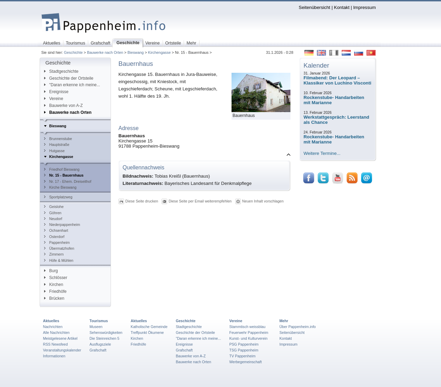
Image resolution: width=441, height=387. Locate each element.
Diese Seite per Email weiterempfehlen (200, 201)
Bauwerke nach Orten (105, 52)
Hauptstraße (56, 144)
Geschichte (73, 52)
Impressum (364, 7)
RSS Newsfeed (55, 344)
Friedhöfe (55, 291)
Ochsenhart (56, 230)
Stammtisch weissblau (247, 327)
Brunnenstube (58, 139)
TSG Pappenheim (243, 350)
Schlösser (55, 277)
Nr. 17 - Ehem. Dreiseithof (67, 181)
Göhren (52, 213)
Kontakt (341, 7)
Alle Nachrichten (56, 332)
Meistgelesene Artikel (60, 338)
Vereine (53, 98)
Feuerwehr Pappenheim (248, 332)
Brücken (54, 298)
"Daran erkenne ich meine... (72, 84)
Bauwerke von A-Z (63, 105)
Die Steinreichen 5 (105, 338)
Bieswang (135, 52)
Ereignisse (56, 91)
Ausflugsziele (100, 344)
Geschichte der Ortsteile (68, 78)
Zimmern (54, 254)
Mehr (283, 321)
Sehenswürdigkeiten (106, 332)
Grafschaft (98, 350)
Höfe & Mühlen (58, 260)
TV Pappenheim (242, 356)
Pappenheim (57, 242)
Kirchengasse (159, 52)
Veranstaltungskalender (62, 350)
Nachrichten (53, 327)
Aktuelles (51, 321)
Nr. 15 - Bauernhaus (64, 175)
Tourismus (99, 321)
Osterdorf (54, 237)
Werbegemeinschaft (245, 362)
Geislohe (54, 207)
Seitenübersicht (314, 7)
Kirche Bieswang (60, 187)
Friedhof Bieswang (62, 169)
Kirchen (53, 284)
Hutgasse (54, 151)
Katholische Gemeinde (149, 327)
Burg (51, 270)
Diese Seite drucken (141, 201)
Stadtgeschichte (61, 71)
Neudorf (53, 219)
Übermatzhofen (59, 248)
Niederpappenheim (62, 224)
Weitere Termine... (322, 153)
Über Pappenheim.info (297, 327)
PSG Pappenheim (243, 344)
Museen (96, 327)
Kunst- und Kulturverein (248, 338)
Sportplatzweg (58, 197)
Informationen (54, 356)
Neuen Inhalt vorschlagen (263, 201)
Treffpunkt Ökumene (147, 332)
